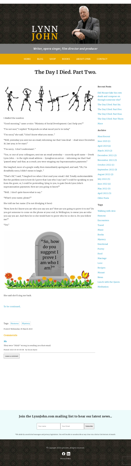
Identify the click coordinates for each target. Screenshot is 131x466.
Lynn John (65, 448)
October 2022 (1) (106, 165)
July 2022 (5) (104, 179)
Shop (53, 59)
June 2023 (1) (104, 141)
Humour (15, 323)
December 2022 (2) (107, 155)
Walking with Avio (107, 211)
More (100, 123)
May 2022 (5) (104, 188)
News (100, 277)
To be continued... (12, 306)
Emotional (103, 244)
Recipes (101, 267)
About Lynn (83, 59)
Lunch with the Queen (109, 282)
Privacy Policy (65, 458)
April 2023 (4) (104, 146)
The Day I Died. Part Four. (110, 114)
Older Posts (103, 198)
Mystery (26, 323)
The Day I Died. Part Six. (109, 104)
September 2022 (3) (107, 169)
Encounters (103, 220)
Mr (5, 341)
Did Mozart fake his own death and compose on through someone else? (110, 96)
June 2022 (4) (104, 184)
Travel (101, 225)
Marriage (102, 258)
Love (100, 263)
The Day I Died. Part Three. (111, 119)
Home (27, 59)
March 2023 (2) (105, 150)
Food (100, 253)
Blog (40, 59)
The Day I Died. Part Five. (110, 109)
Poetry (101, 249)
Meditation (103, 287)
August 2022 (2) (105, 174)
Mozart (101, 272)
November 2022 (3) (107, 160)
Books (66, 59)
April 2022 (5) (104, 193)
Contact (102, 59)
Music (101, 230)
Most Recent (104, 136)
